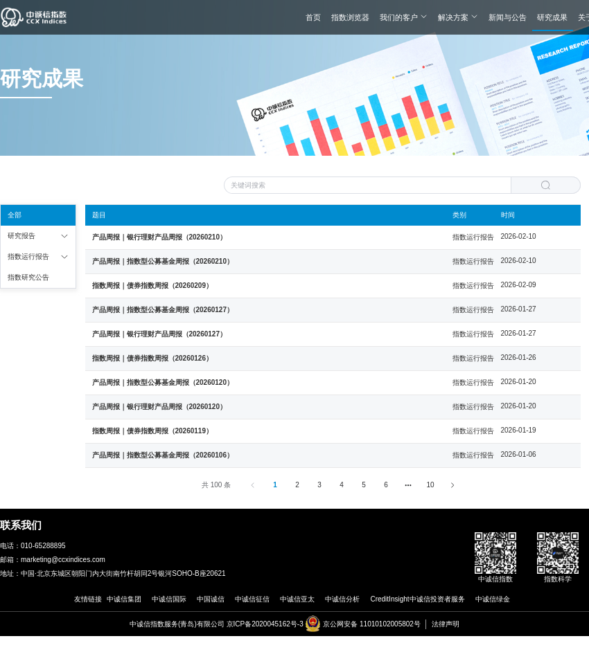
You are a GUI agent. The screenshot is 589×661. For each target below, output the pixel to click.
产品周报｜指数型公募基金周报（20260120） (163, 382)
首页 (313, 17)
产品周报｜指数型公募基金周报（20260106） (163, 455)
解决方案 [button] (458, 16)
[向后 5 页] (408, 485)
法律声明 (445, 624)
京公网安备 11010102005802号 (372, 624)
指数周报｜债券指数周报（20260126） (152, 358)
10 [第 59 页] (430, 485)
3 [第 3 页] (319, 485)
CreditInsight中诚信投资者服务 (417, 599)
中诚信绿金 (492, 599)
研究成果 (552, 17)
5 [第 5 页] (364, 485)
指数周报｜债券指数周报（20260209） (152, 285)
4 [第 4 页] (342, 485)
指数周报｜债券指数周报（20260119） (152, 431)
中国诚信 (211, 599)
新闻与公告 (508, 17)
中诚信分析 (342, 599)
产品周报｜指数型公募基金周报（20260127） (163, 310)
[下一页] (452, 485)
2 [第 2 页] (297, 485)
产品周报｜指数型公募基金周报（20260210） (163, 261)
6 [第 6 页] (386, 485)
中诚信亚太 (297, 599)
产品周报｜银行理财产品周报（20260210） (159, 237)
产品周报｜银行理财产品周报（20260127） (159, 334)
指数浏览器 (350, 17)
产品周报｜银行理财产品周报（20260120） (159, 406)
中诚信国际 (169, 599)
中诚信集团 (124, 599)
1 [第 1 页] (275, 485)
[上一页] (253, 485)
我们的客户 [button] (404, 16)
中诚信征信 (252, 599)
